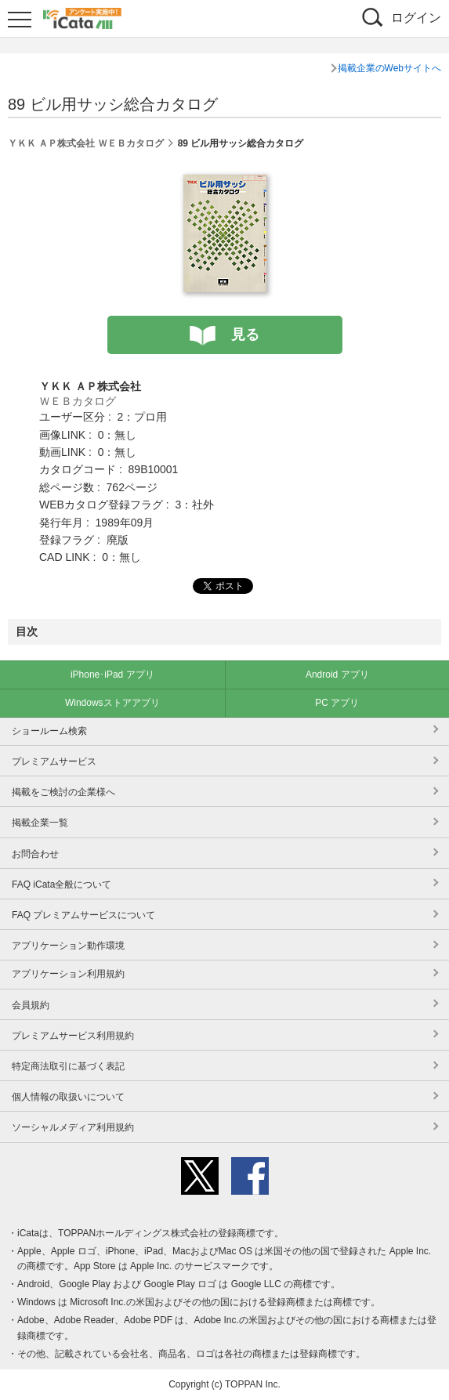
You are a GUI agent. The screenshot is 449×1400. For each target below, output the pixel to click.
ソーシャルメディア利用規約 (73, 1127)
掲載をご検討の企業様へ (63, 792)
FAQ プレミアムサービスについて (83, 915)
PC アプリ (337, 702)
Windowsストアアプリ (112, 702)
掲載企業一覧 (40, 822)
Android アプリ (337, 674)
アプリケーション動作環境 (68, 945)
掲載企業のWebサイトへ (389, 68)
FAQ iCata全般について (61, 884)
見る (245, 334)
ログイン (416, 17)
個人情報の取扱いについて (68, 1096)
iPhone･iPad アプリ (112, 674)
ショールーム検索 (49, 730)
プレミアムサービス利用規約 (73, 1035)
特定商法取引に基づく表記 (68, 1066)
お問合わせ (35, 853)
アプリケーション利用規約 (68, 973)
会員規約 (30, 1005)
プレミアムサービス (54, 761)
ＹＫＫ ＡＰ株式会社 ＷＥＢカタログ (86, 143)
